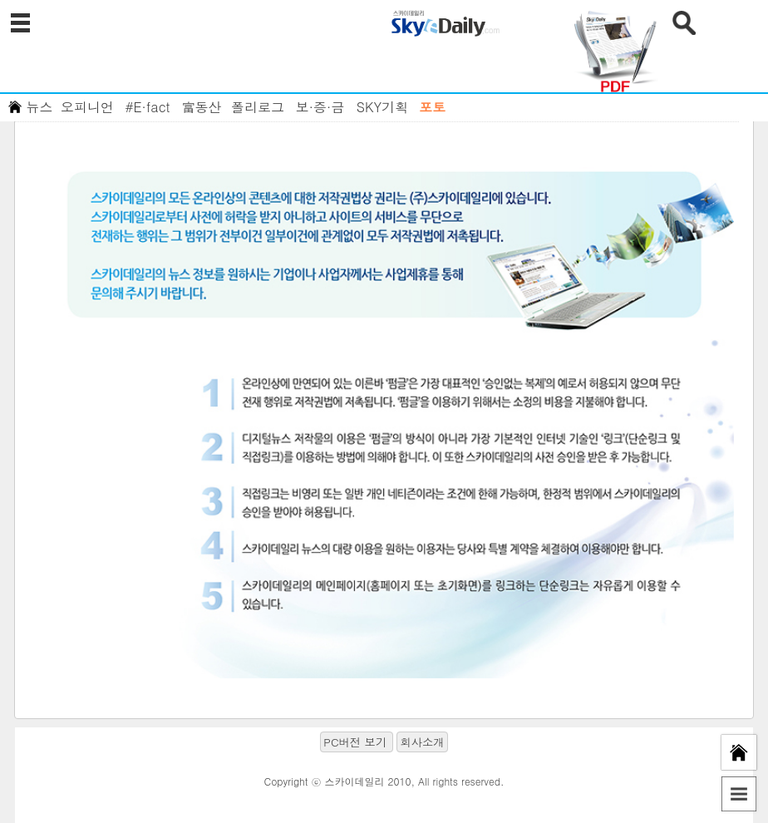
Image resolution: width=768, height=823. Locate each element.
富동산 (202, 106)
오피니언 (87, 106)
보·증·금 (320, 106)
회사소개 (422, 742)
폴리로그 (257, 106)
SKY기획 (382, 106)
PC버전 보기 (354, 742)
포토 (432, 106)
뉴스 (40, 106)
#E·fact (147, 106)
